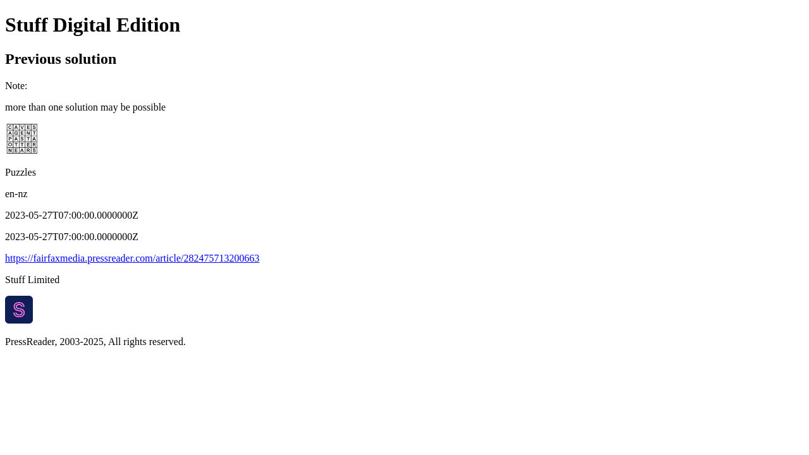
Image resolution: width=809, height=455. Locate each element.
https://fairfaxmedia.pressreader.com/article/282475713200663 (132, 258)
